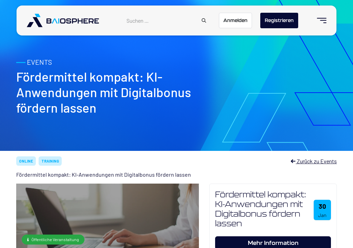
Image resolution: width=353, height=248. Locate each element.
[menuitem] (318, 20)
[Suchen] (204, 20)
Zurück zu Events (313, 161)
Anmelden (235, 20)
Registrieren (279, 20)
